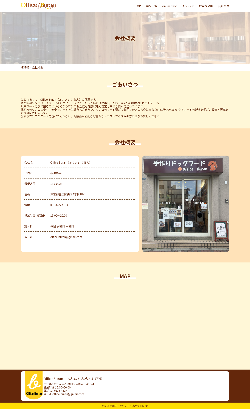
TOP (138, 6)
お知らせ (188, 6)
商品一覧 (151, 6)
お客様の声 (206, 6)
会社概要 (223, 6)
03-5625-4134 (58, 390)
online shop (169, 6)
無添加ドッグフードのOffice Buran (129, 405)
